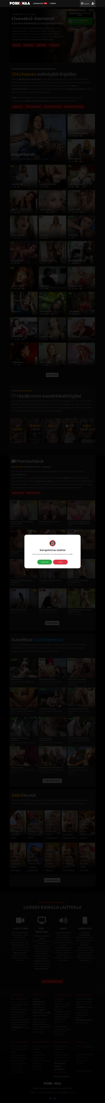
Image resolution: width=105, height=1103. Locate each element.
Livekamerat (40, 3)
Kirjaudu (85, 3)
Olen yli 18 (44, 562)
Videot (52, 3)
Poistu (60, 562)
